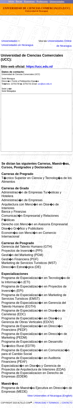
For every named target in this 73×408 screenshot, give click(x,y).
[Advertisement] (32, 27)
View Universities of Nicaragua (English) (49, 395)
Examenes (29, 1)
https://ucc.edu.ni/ (39, 66)
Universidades (57, 1)
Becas (19, 1)
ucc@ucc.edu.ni (45, 84)
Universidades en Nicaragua (17, 45)
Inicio (11, 1)
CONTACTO (67, 403)
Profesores (42, 1)
